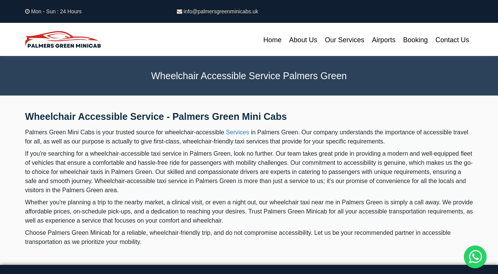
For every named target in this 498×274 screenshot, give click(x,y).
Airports (384, 40)
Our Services (344, 40)
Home (272, 40)
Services (237, 132)
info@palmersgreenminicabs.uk (217, 11)
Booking (415, 40)
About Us (303, 40)
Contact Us (452, 40)
